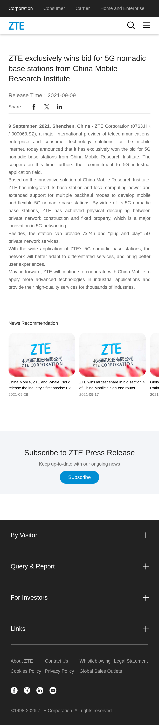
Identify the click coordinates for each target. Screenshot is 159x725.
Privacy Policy (59, 671)
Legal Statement (131, 661)
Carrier (82, 8)
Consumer (54, 8)
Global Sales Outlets (97, 671)
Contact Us (56, 661)
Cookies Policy (26, 671)
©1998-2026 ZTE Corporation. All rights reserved (61, 710)
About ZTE (22, 661)
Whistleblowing (95, 661)
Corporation (21, 8)
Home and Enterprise (122, 8)
